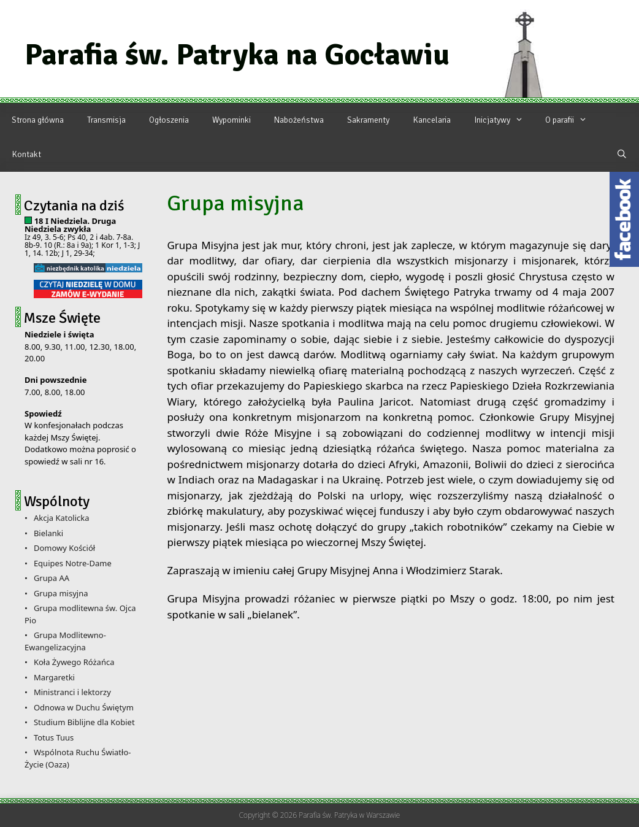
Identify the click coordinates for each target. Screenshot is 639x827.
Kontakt (26, 154)
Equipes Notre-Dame (73, 563)
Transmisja (106, 120)
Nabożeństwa (299, 120)
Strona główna (38, 120)
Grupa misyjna (61, 593)
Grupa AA (51, 577)
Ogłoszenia (169, 120)
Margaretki (54, 677)
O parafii (571, 120)
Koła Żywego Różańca (74, 661)
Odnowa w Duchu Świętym (84, 707)
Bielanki (48, 533)
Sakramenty (368, 120)
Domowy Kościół (64, 547)
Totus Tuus (54, 737)
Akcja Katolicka (62, 517)
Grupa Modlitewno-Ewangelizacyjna (65, 641)
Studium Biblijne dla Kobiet (84, 722)
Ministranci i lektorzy (72, 692)
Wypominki (231, 120)
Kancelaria (432, 120)
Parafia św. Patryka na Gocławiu (237, 54)
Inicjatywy (504, 120)
